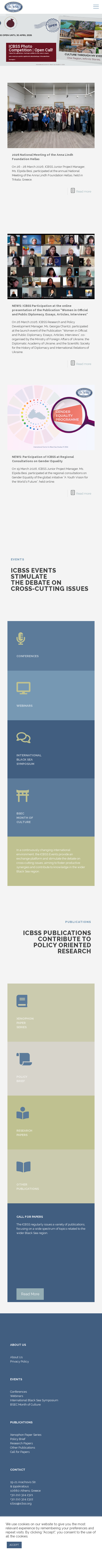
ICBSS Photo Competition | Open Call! (31, 48)
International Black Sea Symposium (34, 1400)
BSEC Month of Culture (25, 1404)
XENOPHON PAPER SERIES (25, 1023)
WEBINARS (24, 705)
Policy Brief (17, 1439)
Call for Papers (20, 1452)
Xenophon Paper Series (25, 1434)
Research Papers (21, 1443)
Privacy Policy (19, 1361)
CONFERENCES (27, 656)
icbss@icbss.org (21, 1503)
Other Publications (22, 1447)
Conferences (18, 1391)
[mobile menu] (96, 7)
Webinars (16, 1396)
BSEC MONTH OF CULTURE (24, 818)
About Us (16, 1357)
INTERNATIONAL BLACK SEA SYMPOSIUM (29, 760)
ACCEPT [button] (14, 1545)
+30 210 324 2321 (21, 1495)
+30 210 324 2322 (21, 1499)
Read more (83, 191)
